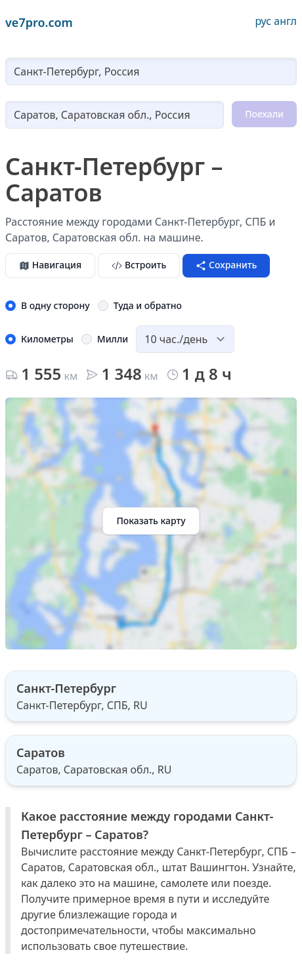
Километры (47, 339)
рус (263, 21)
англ (285, 21)
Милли (112, 339)
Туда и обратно (148, 305)
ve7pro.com (39, 22)
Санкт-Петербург (66, 688)
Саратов (40, 752)
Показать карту (150, 520)
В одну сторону (55, 305)
